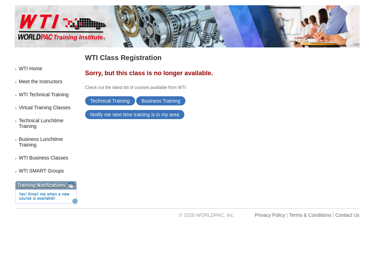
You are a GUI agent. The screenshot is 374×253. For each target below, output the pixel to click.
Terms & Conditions (310, 215)
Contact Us (347, 215)
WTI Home (31, 68)
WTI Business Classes (43, 158)
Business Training (160, 101)
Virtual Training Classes (45, 107)
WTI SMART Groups (41, 171)
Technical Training (110, 101)
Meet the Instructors (41, 81)
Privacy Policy (270, 215)
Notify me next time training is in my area (134, 114)
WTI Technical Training (44, 94)
